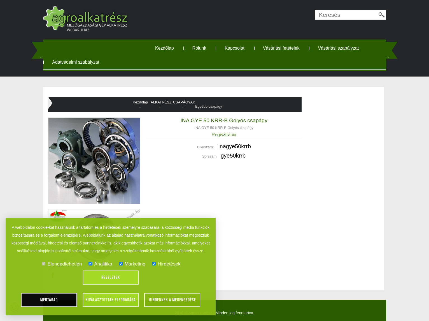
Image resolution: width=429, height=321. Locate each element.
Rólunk (199, 48)
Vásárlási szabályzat (338, 48)
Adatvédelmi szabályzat (75, 62)
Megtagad (49, 300)
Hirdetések (166, 264)
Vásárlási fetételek (281, 48)
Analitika (100, 264)
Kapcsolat (234, 48)
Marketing (132, 264)
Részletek (110, 277)
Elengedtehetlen (62, 264)
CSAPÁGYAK (184, 102)
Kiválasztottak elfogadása (110, 300)
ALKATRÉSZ (161, 102)
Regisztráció (224, 134)
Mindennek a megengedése (172, 300)
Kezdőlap (164, 48)
